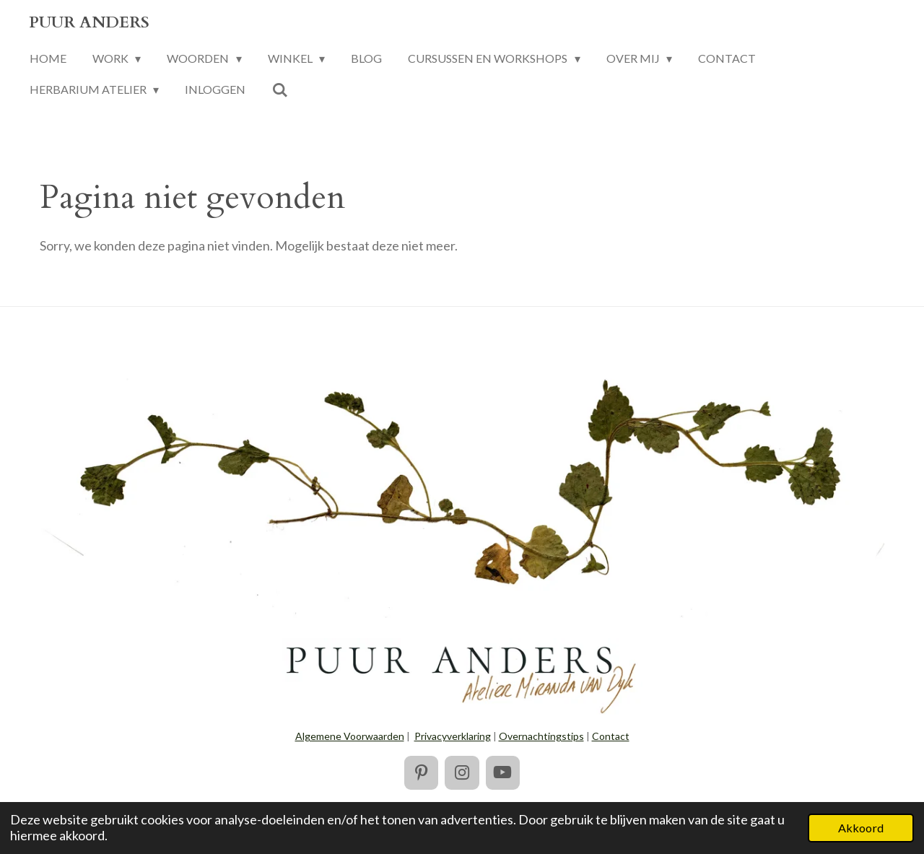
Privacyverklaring (452, 736)
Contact (610, 736)
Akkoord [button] (861, 828)
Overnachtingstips (541, 736)
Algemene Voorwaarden (349, 736)
